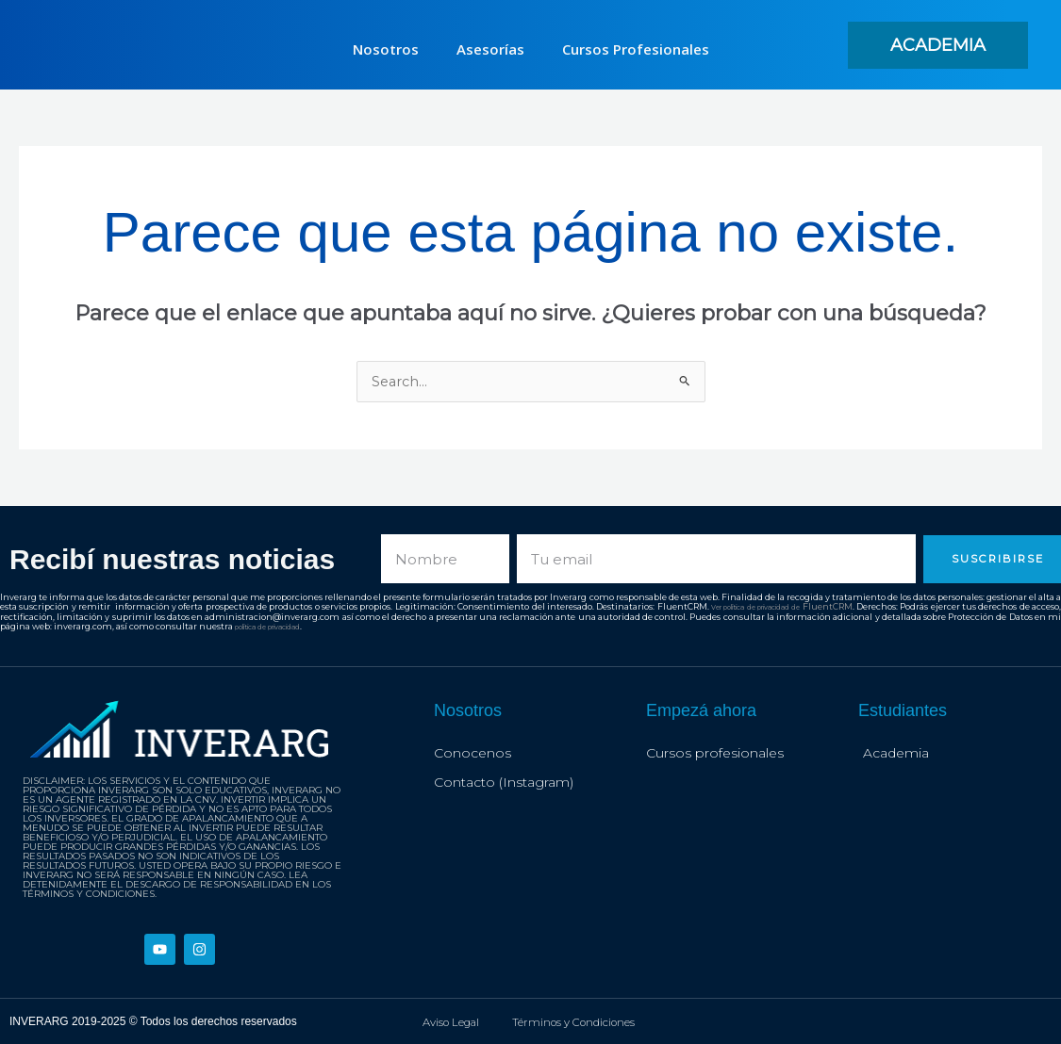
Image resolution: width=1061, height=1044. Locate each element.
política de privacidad (309, 626)
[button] (938, 45)
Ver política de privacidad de (772, 607)
